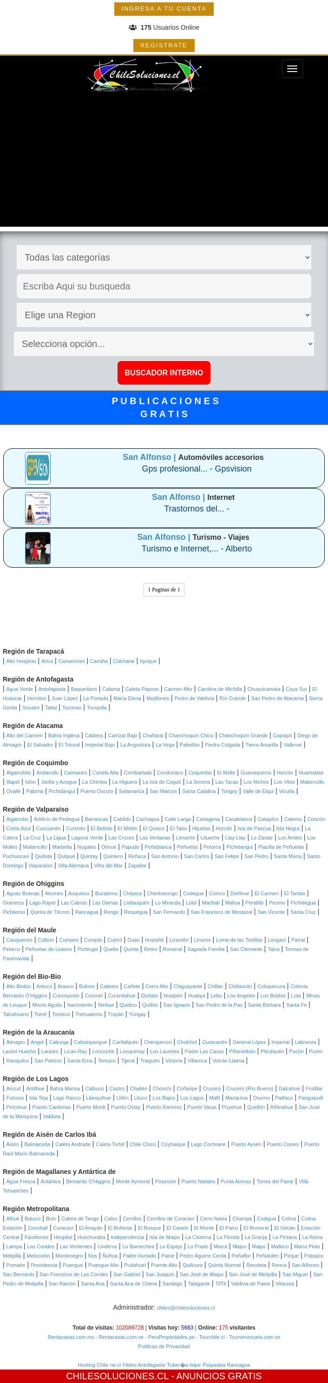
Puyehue (232, 1107)
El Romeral (256, 1228)
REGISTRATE (164, 45)
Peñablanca (157, 847)
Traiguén (150, 1060)
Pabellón (190, 744)
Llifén (122, 1098)
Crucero (212, 1088)
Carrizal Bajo (122, 735)
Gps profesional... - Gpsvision (196, 468)
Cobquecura (271, 986)
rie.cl (115, 1365)
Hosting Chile (93, 1365)
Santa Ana (93, 1283)
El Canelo (177, 1228)
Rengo (111, 912)
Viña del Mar (108, 865)
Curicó (114, 940)
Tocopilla (97, 707)
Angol (37, 1042)
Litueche (210, 837)
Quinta (131, 949)
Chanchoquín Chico (191, 735)
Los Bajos (163, 1098)
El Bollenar (120, 1228)
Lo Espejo (170, 1246)
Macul (220, 1246)
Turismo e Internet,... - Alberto (197, 548)
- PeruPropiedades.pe (169, 1337)
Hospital (63, 1237)
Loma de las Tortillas (239, 940)
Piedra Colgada (222, 744)
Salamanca (131, 791)
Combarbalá (138, 772)
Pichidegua (302, 902)
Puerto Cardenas (52, 1107)
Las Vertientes (76, 1246)
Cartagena (208, 819)
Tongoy (229, 791)
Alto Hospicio (21, 661)
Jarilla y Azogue (59, 782)
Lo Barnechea (139, 1246)
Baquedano (84, 689)
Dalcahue (289, 1088)
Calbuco (94, 1088)
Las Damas (105, 902)
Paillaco (284, 1098)
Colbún (46, 940)
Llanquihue (98, 1098)
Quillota (43, 856)
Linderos (107, 1246)
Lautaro (50, 1051)
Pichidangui (62, 791)
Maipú (259, 1246)
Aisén (13, 1144)
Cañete (132, 986)
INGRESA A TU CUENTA (163, 8)
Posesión (165, 1181)
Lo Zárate (262, 837)
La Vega (165, 744)
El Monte (204, 1228)
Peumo (277, 902)
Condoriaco (170, 772)
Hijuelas (201, 828)
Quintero (113, 856)
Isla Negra (288, 828)
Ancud (14, 1088)
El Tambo (295, 893)
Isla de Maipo (165, 1237)
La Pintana (284, 1237)
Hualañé (154, 940)
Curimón (75, 828)
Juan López (65, 698)
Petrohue (17, 1107)
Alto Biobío (19, 986)
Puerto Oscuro (96, 791)
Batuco (32, 1218)
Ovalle (14, 791)
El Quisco (153, 828)
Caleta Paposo (142, 689)
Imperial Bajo (100, 744)
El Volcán (284, 1228)
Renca (279, 1265)
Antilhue (35, 1088)
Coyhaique (173, 1144)
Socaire (30, 707)
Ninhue (106, 1005)
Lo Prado (198, 1246)
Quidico (128, 1005)
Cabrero (109, 986)
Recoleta (256, 1265)
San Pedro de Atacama (277, 698)
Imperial (280, 1042)
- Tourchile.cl (210, 1337)
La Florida (227, 1237)
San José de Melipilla (253, 1274)
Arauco (66, 986)
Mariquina (236, 1098)
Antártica (50, 1181)
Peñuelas (187, 847)
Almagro (16, 1042)
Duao (133, 940)
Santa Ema (79, 1060)
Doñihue (239, 893)
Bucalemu (106, 893)
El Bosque (149, 1228)
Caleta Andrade (73, 1144)
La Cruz (32, 837)
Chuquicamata (264, 689)
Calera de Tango (80, 1218)
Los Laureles (164, 1051)
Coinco (217, 893)
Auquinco (79, 893)
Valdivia (52, 1116)
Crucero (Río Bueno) (250, 1088)
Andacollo (47, 772)
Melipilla (12, 1255)
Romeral (172, 949)
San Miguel (295, 1274)
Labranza (305, 1042)
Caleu (111, 1218)
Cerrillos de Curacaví (171, 1218)
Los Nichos (256, 782)
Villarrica (197, 1060)
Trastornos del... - (196, 508)
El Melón (128, 828)
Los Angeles (241, 995)
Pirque (291, 1255)
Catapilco (268, 819)
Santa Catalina (199, 791)
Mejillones (157, 698)
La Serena (198, 782)
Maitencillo (312, 782)
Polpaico (314, 1255)
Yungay (137, 1014)
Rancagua (86, 912)
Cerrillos (132, 1218)
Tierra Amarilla (261, 744)
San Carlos (196, 856)
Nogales (86, 847)
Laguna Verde (87, 837)
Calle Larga (177, 819)
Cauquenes (20, 940)
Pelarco (11, 949)
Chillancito (240, 986)
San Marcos (163, 791)
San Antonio (164, 856)
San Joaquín (160, 1274)
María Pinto (307, 1246)
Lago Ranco (66, 1098)
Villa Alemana (73, 865)
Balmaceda (37, 1144)
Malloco (280, 1246)
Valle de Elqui (258, 791)
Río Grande (232, 698)
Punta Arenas (236, 1181)
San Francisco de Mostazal (221, 912)
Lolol (191, 902)
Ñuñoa (109, 1255)
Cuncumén (48, 828)
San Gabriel (126, 1274)
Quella (111, 949)
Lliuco (140, 1098)
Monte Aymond (133, 1181)
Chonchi (162, 1088)
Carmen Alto (178, 689)
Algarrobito (19, 772)
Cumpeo (69, 940)
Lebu (216, 995)
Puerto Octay (126, 1107)
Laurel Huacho (19, 1051)
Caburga (58, 1042)
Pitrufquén (272, 1051)
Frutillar (314, 1088)
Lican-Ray (75, 1051)
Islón (30, 782)
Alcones (54, 893)
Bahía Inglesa (63, 735)
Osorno (261, 1098)
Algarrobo (18, 819)
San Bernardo (18, 1274)
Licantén (179, 940)
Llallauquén (137, 902)
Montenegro (69, 1255)
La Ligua (56, 837)
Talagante (199, 1283)
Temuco (107, 1060)
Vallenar (292, 744)
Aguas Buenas (23, 893)
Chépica (132, 893)
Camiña (99, 661)
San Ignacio (177, 1005)
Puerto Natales (199, 1181)
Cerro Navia (213, 1218)
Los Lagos (192, 1098)
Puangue (73, 1265)
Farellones (36, 1237)
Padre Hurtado (139, 1255)
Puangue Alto (103, 1265)
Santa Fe (296, 1005)
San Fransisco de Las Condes (73, 1274)
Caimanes (75, 772)
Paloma (34, 791)
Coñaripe (187, 1088)
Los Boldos (272, 995)
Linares (202, 940)
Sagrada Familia (205, 949)
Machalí (211, 902)
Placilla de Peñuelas (281, 847)
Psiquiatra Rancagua (226, 1365)
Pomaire (16, 1265)
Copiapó (282, 735)
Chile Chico (143, 1144)
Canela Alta (105, 772)
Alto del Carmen (25, 735)
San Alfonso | (150, 457)
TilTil (221, 1283)
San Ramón (62, 1283)
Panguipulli (310, 1098)
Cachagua (147, 819)
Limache (186, 837)
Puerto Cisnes (283, 1144)
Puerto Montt (90, 1107)
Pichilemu (14, 912)
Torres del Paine (275, 1181)
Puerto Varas (201, 1107)
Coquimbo (200, 772)
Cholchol (187, 1042)
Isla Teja (38, 1098)
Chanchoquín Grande (243, 735)
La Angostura (135, 744)
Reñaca (137, 856)
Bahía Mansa (65, 1088)
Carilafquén (125, 1042)
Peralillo (254, 902)
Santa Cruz (303, 912)
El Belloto (101, 828)
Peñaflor (241, 1255)
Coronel (94, 995)
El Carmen (267, 893)
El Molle (226, 772)
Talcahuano (16, 1014)
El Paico (228, 1228)
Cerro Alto (156, 986)
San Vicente (271, 912)
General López (249, 1042)
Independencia (127, 1237)
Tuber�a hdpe (184, 1365)
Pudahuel (135, 1265)
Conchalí (38, 1228)
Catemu (293, 819)
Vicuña (286, 791)
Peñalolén (267, 1255)
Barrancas (96, 819)
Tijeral (128, 1060)
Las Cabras (74, 902)
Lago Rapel (42, 902)
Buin (51, 1218)
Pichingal (87, 949)
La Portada (95, 698)
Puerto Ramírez (164, 1107)
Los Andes (290, 837)
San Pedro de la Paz (219, 1005)
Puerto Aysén (246, 1144)
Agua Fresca (21, 1181)
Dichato (149, 995)
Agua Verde (20, 689)
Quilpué (66, 856)
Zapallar (137, 865)
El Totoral (69, 744)
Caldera (94, 735)
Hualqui (196, 995)
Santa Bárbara (264, 1005)
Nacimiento (79, 1005)
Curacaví (63, 1228)
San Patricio (48, 1060)
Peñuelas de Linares (49, 949)
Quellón (256, 1107)
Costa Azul (19, 828)
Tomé (40, 1014)
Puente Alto (164, 1265)
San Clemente (246, 949)
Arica (47, 661)
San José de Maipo (201, 1274)
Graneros (13, 902)
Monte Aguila (47, 1005)
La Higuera (124, 782)
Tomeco (61, 1014)
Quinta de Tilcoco (50, 912)
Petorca (212, 847)
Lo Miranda (167, 902)
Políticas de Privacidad (164, 1346)
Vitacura (285, 1283)
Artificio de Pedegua (56, 819)
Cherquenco (158, 1042)
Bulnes (87, 986)
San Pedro (256, 856)
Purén (315, 1051)
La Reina (312, 1237)
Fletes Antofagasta (144, 1365)
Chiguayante (188, 986)
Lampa (14, 1246)
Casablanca (238, 819)
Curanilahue (122, 995)
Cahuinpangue (90, 1042)
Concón (316, 819)
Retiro (150, 949)
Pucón (296, 1051)
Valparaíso (40, 865)
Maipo (240, 1246)
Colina (289, 1218)
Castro (116, 1088)
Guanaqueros (256, 772)
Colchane (123, 661)
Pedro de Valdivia (194, 698)
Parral (298, 940)
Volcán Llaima (228, 1060)
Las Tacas (227, 782)
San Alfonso (305, 1265)
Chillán (215, 986)
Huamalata (311, 772)
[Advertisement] (164, 162)
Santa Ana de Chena (133, 1283)
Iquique (148, 661)
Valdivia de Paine (250, 1283)
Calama (111, 689)
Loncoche (103, 1051)
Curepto (93, 940)
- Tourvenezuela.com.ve (253, 1337)
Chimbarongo (162, 893)
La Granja (256, 1237)
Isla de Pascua (254, 828)
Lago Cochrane (208, 1144)
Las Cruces (121, 837)
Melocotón (38, 1255)
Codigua (266, 1218)
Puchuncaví (16, 856)
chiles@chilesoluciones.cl (186, 1308)
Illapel (13, 782)
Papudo (130, 847)
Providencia (44, 1265)
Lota (296, 995)
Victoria (173, 1060)
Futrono (15, 1098)
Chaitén (138, 1088)
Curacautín (214, 1042)
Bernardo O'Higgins (88, 1181)
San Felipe (227, 856)
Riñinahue (282, 1107)
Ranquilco (18, 1060)
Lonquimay (132, 1051)
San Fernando (169, 912)
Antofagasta (52, 689)
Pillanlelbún (242, 1051)
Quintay (89, 856)
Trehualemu (88, 1014)
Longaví (277, 940)
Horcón (285, 772)
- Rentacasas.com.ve (118, 1337)
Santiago (173, 1283)
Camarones (72, 661)
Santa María (288, 856)
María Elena (127, 698)
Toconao (72, 707)
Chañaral (153, 735)
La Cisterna (198, 1237)
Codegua (193, 893)
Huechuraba (91, 1237)
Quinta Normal (224, 1265)
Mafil (214, 1098)
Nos (93, 1255)
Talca (274, 949)
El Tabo (178, 828)
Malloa (232, 902)
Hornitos (36, 698)
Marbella (62, 847)
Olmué (108, 847)
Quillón (150, 1005)
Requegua (136, 912)
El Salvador (40, 744)
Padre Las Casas (203, 1051)
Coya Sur (296, 689)
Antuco (44, 986)
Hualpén (173, 995)
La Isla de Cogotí (162, 782)
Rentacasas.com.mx (71, 1337)
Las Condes (41, 1246)
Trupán (116, 1014)
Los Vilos (284, 782)
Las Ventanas (155, 837)
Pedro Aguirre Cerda (203, 1255)
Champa (242, 1218)
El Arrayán (91, 1228)
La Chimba (94, 782)
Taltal (51, 707)
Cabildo (122, 819)
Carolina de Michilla (219, 689)
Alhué (13, 1218)
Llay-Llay (235, 837)
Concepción (65, 995)
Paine (167, 1255)
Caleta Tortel (110, 1144)
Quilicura (193, 1265)
